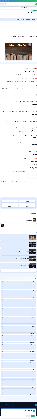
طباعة (17, 19)
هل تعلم (5, 409)
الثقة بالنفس (13, 409)
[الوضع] (3, 4)
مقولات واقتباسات (33, 10)
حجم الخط (33, 19)
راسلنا (21, 409)
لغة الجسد (13, 412)
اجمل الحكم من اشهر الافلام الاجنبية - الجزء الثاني (23, 258)
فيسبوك (27, 201)
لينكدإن (27, 206)
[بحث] (5, 4)
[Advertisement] (18, 28)
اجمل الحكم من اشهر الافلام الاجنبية (25, 265)
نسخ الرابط (22, 19)
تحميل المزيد (18, 270)
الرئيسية (21, 406)
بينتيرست (9, 206)
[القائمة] (1, 4)
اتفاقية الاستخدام (20, 412)
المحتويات (28, 19)
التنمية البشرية (12, 406)
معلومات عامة (4, 412)
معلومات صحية (4, 406)
